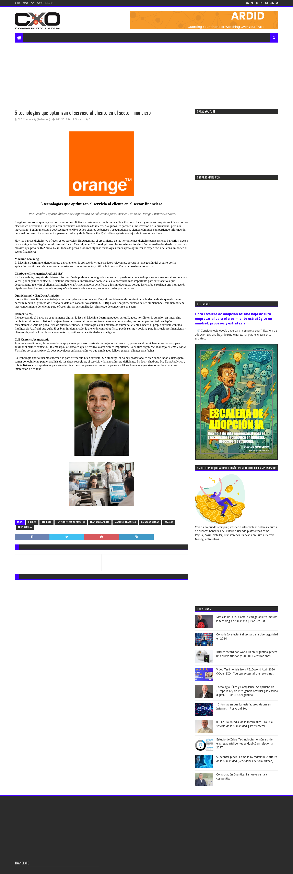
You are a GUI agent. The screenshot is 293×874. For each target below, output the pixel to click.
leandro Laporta (99, 522)
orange (168, 522)
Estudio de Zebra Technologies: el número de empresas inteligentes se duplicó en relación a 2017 (244, 743)
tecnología (25, 527)
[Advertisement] (146, 73)
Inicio (17, 3)
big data (46, 522)
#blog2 (32, 522)
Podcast (48, 3)
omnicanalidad (150, 522)
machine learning (125, 522)
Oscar (25, 3)
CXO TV (39, 3)
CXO (32, 3)
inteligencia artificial (71, 522)
